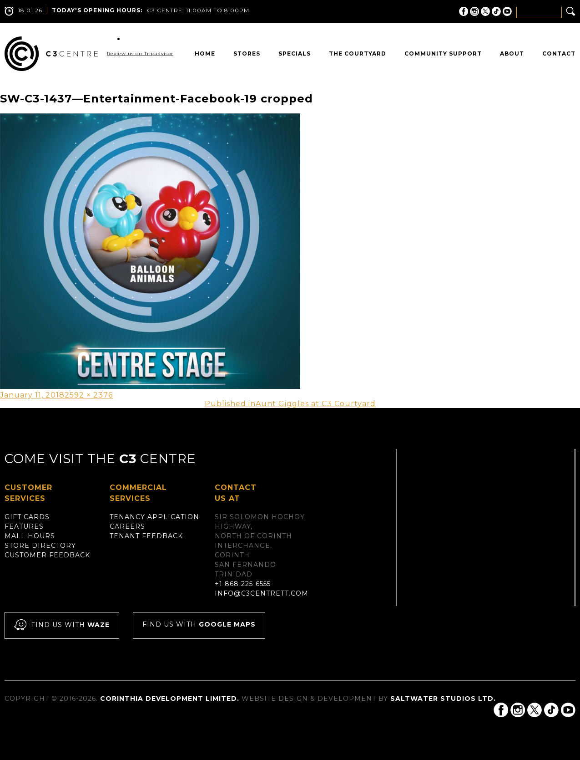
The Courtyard (357, 53)
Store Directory (40, 545)
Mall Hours (30, 536)
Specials (294, 53)
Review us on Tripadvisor (140, 53)
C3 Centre (51, 53)
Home (205, 53)
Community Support (443, 53)
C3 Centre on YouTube (507, 11)
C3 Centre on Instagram (474, 11)
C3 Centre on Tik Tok (496, 11)
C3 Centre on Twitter (485, 11)
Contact (558, 53)
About (512, 53)
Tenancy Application (154, 517)
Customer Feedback (47, 555)
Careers (127, 526)
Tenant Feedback (146, 536)
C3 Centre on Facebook (463, 11)
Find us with (62, 625)
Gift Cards (27, 517)
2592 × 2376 (89, 395)
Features (24, 526)
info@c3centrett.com (261, 593)
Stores (246, 53)
